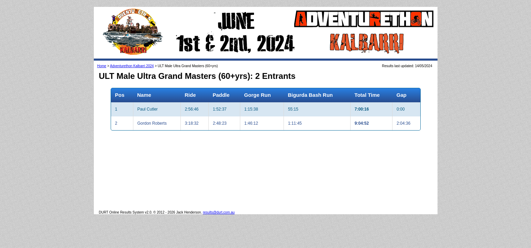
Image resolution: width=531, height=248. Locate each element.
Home (102, 66)
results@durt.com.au (218, 212)
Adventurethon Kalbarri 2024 (132, 66)
